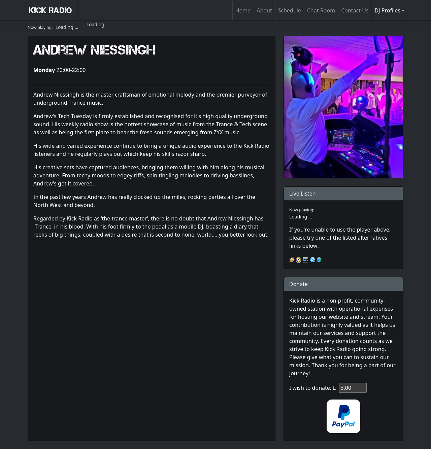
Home (243, 10)
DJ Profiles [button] (387, 10)
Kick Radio (50, 10)
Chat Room (321, 10)
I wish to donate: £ (312, 387)
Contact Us (354, 10)
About (264, 10)
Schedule (289, 10)
